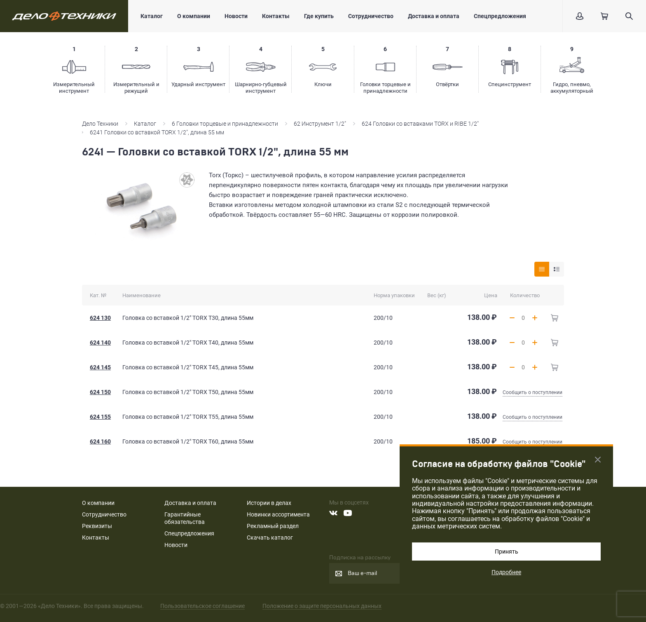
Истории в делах (269, 503)
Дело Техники (100, 123)
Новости (236, 16)
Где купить (319, 16)
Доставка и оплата (433, 16)
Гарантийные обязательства (184, 518)
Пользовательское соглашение (202, 606)
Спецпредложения (500, 16)
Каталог (151, 16)
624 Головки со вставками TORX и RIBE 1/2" (420, 123)
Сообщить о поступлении (532, 392)
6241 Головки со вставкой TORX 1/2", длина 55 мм (157, 132)
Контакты (276, 16)
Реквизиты (97, 526)
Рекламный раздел (273, 526)
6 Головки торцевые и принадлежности (225, 123)
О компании (193, 16)
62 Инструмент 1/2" (320, 123)
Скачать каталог (270, 537)
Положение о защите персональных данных (322, 606)
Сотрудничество (370, 16)
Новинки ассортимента (278, 514)
